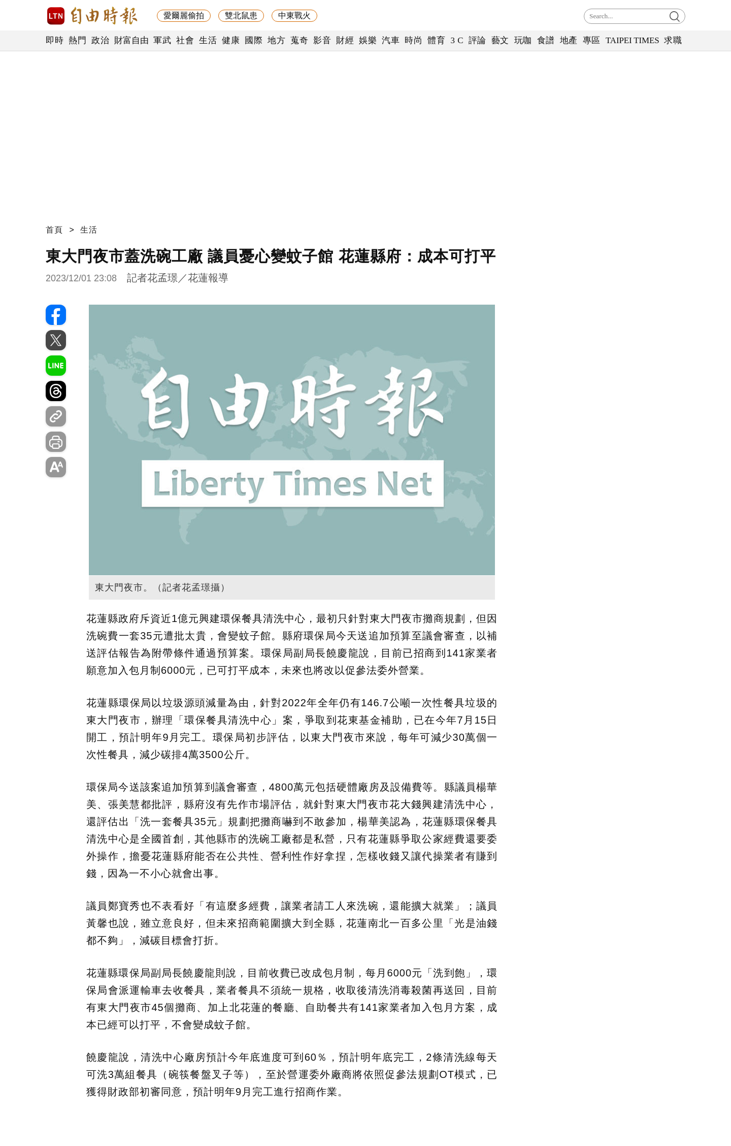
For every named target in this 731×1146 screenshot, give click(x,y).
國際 (253, 40)
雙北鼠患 (241, 15)
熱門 (77, 40)
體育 (436, 40)
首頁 (54, 229)
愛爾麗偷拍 (183, 15)
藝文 (500, 40)
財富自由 (131, 40)
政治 (100, 40)
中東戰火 (294, 15)
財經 (345, 40)
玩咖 (523, 40)
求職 (673, 40)
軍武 (162, 40)
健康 (231, 40)
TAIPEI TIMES (632, 40)
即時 (54, 40)
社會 (185, 40)
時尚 (413, 40)
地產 (569, 40)
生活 (208, 40)
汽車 (391, 40)
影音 (322, 40)
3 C (456, 40)
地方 (276, 40)
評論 (477, 40)
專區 (592, 40)
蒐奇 (299, 40)
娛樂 (368, 40)
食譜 (546, 40)
